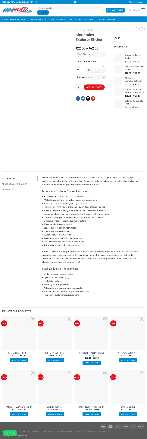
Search (43, 12)
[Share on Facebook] (78, 98)
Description (8, 178)
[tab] (20, 178)
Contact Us (141, 2)
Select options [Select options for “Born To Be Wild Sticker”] (128, 360)
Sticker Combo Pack (106, 19)
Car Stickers (36, 19)
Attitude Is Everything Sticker (19, 407)
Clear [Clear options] (103, 66)
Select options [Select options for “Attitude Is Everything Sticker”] (19, 414)
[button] (10, 433)
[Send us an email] (75, 2)
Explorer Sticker (60, 177)
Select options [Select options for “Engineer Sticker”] (128, 414)
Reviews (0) (7, 190)
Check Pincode (87, 61)
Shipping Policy (89, 431)
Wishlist (132, 2)
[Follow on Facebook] (72, 2)
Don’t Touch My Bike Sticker (91, 407)
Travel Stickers (68, 19)
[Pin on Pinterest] (93, 98)
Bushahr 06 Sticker (55, 407)
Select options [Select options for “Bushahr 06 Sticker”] (55, 414)
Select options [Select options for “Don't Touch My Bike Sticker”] (92, 414)
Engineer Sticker (128, 407)
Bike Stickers (51, 19)
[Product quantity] (78, 87)
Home (5, 19)
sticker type (81, 77)
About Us (14, 19)
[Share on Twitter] (83, 98)
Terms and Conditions (53, 431)
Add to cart (94, 87)
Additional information (14, 184)
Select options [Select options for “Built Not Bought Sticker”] (19, 360)
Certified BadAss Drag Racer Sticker (91, 354)
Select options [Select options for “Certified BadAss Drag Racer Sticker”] (92, 362)
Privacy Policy (73, 431)
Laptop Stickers (86, 19)
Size (77, 70)
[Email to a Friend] (88, 98)
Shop (24, 19)
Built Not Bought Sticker (19, 353)
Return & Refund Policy (30, 431)
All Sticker (89, 30)
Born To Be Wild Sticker (128, 353)
